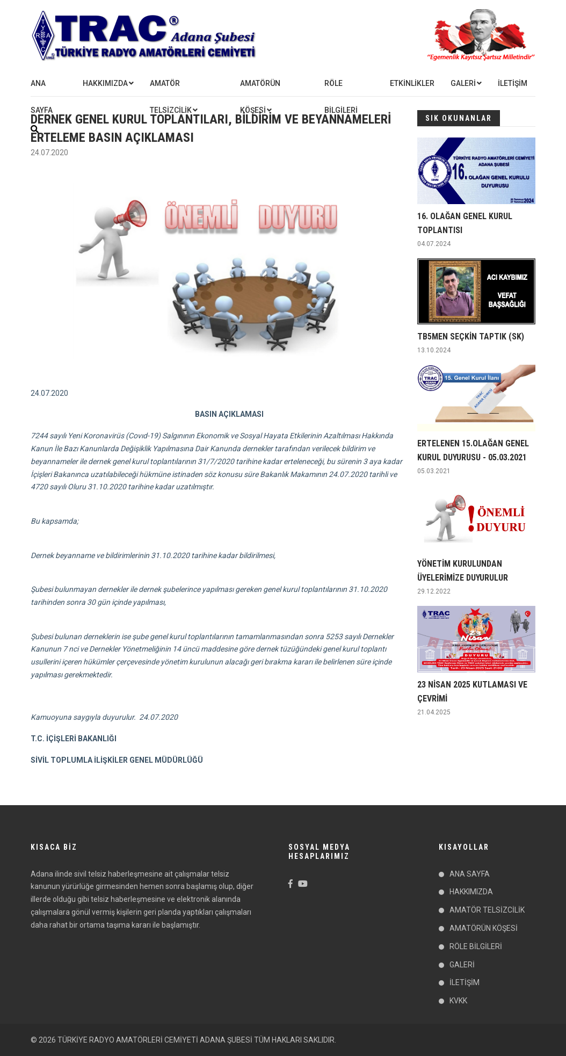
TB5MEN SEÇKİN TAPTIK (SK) (470, 336)
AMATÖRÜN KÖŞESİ (260, 96)
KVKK (458, 1000)
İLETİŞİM (512, 83)
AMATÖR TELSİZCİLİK (171, 96)
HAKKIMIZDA (105, 83)
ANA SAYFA (42, 96)
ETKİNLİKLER (412, 83)
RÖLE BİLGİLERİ (341, 96)
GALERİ (463, 83)
